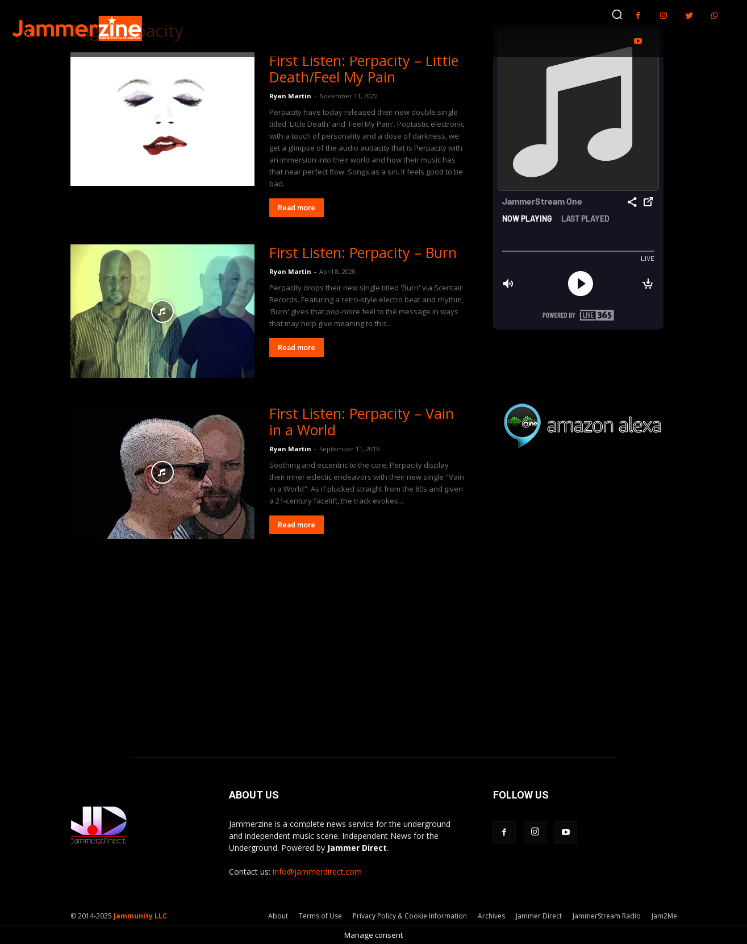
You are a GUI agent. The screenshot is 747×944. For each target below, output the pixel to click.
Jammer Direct (539, 916)
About (278, 916)
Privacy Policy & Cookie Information (410, 916)
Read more (296, 207)
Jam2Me (664, 916)
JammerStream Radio (607, 916)
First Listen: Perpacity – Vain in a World (361, 421)
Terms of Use (320, 916)
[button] (617, 14)
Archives (491, 916)
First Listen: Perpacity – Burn (363, 252)
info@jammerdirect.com (317, 871)
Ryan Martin (290, 96)
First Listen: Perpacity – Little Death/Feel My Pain (363, 68)
